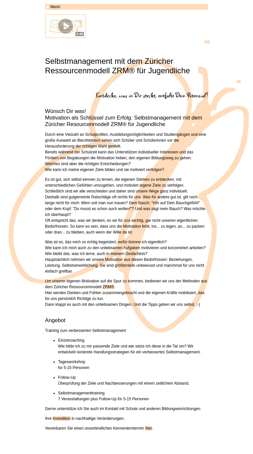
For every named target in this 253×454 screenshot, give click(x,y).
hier (148, 428)
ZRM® (108, 287)
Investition (61, 418)
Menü (55, 7)
